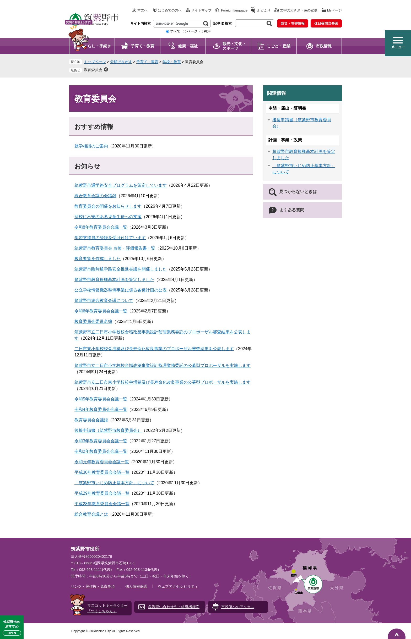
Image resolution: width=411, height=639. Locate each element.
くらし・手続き (97, 46)
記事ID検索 (222, 23)
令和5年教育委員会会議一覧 (100, 399)
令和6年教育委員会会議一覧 (100, 311)
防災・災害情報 (293, 23)
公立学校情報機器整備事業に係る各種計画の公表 (120, 290)
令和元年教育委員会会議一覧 (101, 462)
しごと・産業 (278, 46)
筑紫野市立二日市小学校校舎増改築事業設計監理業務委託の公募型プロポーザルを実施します (162, 365)
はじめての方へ (170, 10)
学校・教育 (172, 62)
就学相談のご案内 (91, 146)
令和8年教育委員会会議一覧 (100, 227)
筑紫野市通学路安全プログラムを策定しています (120, 185)
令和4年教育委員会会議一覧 (100, 409)
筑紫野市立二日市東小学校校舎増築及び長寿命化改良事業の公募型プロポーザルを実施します (162, 382)
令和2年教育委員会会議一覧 (100, 451)
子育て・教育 (142, 46)
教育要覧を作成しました (97, 258)
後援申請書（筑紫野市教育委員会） (108, 430)
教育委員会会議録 (91, 420)
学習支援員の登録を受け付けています (110, 237)
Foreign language (234, 10)
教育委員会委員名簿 (93, 321)
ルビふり (264, 10)
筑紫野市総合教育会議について (103, 300)
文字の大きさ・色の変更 (298, 10)
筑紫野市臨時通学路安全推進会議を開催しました (120, 269)
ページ (192, 31)
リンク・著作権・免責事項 (93, 586)
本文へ (142, 10)
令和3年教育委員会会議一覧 (100, 441)
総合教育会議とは (91, 514)
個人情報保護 (136, 586)
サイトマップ (201, 10)
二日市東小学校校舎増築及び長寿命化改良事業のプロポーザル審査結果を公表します (154, 348)
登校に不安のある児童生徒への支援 (108, 216)
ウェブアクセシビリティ (178, 586)
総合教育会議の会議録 (95, 196)
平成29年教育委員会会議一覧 (101, 493)
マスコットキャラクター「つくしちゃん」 (107, 608)
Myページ (334, 10)
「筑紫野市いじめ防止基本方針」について (114, 483)
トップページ (95, 62)
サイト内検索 (140, 23)
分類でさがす (121, 62)
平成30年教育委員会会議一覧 (101, 472)
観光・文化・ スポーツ (234, 46)
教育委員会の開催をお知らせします (108, 206)
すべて (175, 31)
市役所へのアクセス (237, 607)
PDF (207, 31)
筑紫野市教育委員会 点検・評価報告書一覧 (114, 248)
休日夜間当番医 (326, 23)
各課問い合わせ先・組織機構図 (173, 607)
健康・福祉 (188, 46)
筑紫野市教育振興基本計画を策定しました (114, 279)
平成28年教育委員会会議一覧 (101, 504)
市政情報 (324, 46)
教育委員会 (93, 70)
